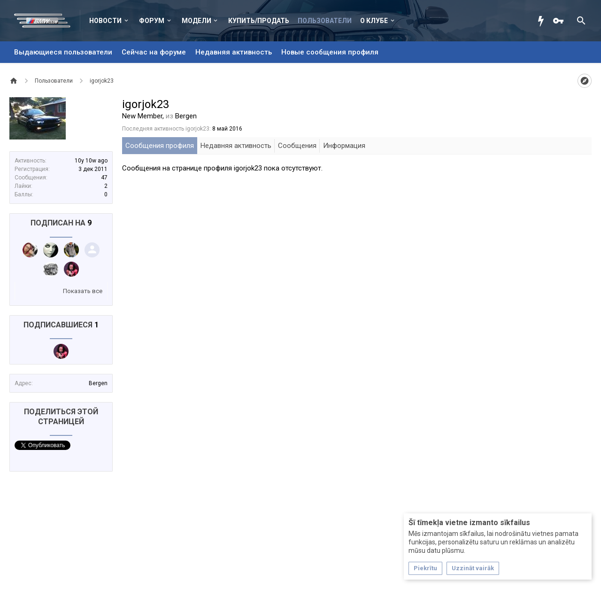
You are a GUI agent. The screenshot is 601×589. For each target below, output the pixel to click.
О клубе (374, 20)
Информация (344, 145)
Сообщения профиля (159, 145)
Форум (151, 20)
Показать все (82, 290)
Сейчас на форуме (154, 52)
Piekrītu (425, 568)
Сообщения (297, 145)
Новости (105, 20)
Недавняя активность (233, 52)
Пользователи (325, 20)
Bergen (98, 383)
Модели (196, 20)
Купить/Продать (258, 20)
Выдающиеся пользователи (63, 52)
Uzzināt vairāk (473, 568)
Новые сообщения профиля (329, 52)
